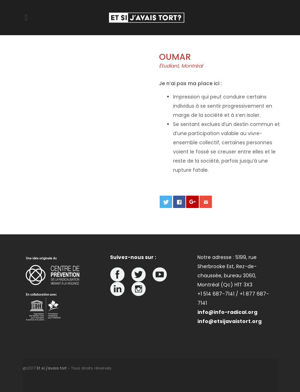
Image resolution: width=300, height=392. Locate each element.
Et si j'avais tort (52, 368)
